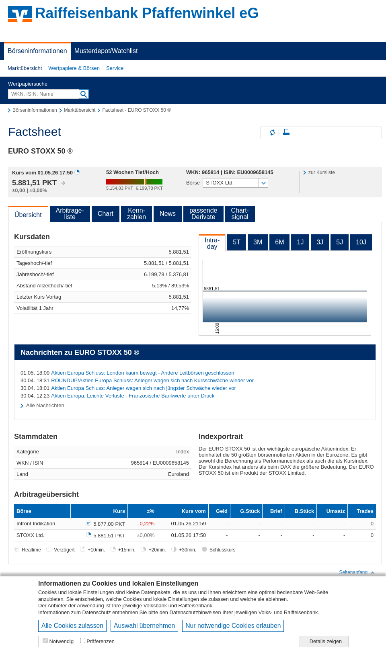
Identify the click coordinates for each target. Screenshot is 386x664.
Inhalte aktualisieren (272, 132)
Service (114, 68)
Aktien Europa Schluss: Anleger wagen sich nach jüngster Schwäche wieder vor (143, 388)
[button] (24, 68)
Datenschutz (96, 612)
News (168, 213)
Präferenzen (100, 641)
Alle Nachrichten (45, 405)
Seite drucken (286, 132)
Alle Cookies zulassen (72, 625)
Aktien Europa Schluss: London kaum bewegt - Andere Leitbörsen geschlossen (142, 373)
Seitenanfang (357, 573)
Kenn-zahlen (136, 213)
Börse (193, 183)
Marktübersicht (25, 68)
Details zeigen (326, 641)
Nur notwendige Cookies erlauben (233, 625)
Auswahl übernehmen (144, 625)
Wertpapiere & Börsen (74, 68)
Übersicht (28, 214)
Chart (105, 213)
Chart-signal (240, 213)
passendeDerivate (203, 213)
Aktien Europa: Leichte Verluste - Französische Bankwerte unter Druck (132, 396)
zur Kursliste (321, 172)
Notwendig (61, 641)
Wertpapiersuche (27, 84)
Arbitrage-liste (70, 213)
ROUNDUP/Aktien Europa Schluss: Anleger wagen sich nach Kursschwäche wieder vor (152, 380)
